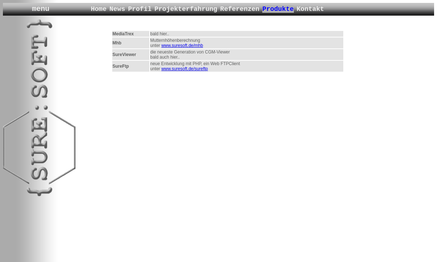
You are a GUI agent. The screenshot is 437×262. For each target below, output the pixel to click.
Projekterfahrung (185, 9)
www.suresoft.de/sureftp (184, 68)
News (117, 9)
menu (40, 9)
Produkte (278, 9)
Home (98, 9)
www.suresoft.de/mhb (182, 45)
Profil (139, 9)
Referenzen (239, 9)
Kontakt (310, 9)
